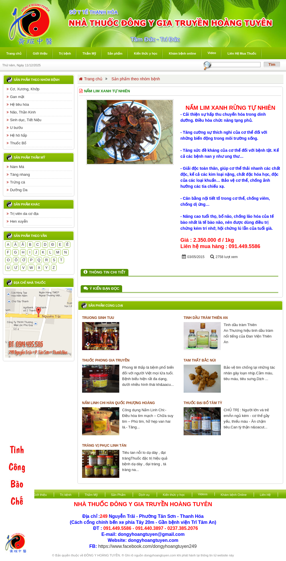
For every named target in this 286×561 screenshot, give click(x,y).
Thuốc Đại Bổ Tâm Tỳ (203, 403)
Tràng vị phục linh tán (104, 446)
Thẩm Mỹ (91, 494)
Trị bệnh (65, 494)
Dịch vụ (144, 494)
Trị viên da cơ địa (23, 213)
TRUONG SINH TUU (98, 318)
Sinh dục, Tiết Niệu (24, 120)
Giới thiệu (40, 494)
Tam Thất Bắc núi (200, 360)
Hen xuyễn (17, 221)
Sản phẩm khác (27, 204)
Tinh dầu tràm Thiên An (206, 318)
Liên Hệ (265, 494)
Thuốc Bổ (16, 143)
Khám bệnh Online (234, 494)
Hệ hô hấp (17, 135)
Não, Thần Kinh (21, 112)
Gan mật (15, 97)
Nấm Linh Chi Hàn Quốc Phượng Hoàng (118, 403)
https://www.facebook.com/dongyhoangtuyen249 (147, 546)
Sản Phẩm (118, 494)
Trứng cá (16, 182)
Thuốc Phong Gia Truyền (106, 360)
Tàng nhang (18, 174)
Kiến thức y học (174, 494)
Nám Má (15, 167)
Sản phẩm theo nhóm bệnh (36, 79)
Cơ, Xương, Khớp (23, 89)
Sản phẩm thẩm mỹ (29, 157)
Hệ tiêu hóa (18, 104)
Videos (202, 494)
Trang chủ (90, 79)
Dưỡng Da (17, 190)
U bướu (15, 127)
